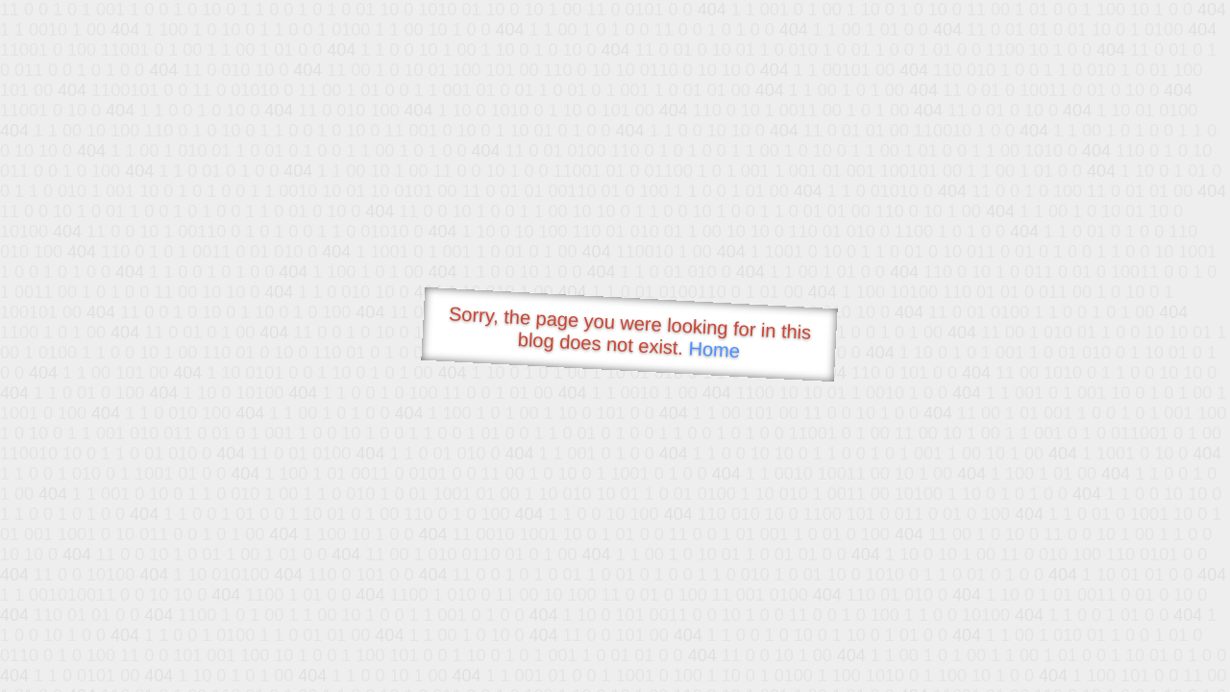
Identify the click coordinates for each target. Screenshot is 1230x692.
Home (714, 349)
